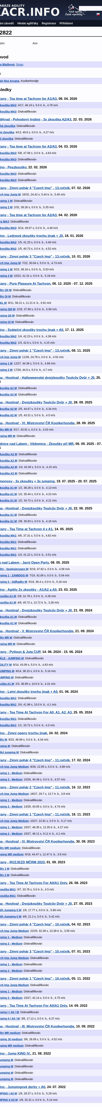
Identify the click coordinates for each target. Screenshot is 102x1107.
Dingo (19, 64)
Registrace (49, 23)
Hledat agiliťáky (27, 23)
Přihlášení (66, 23)
